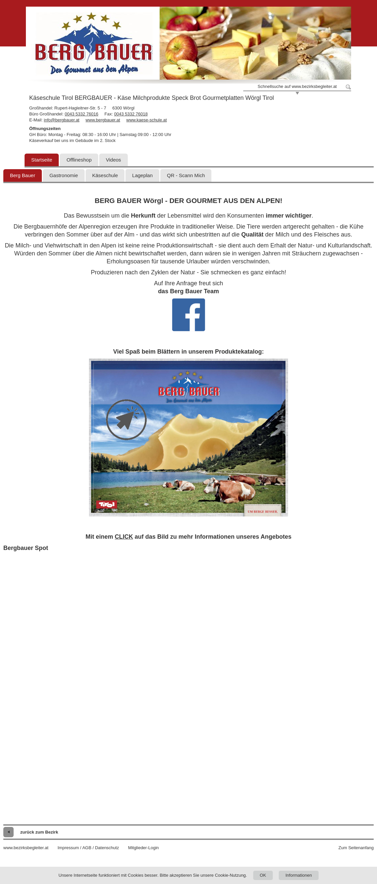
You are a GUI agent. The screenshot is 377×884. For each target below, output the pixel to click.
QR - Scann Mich (186, 175)
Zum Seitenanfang (356, 847)
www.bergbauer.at (103, 119)
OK (263, 875)
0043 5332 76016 (81, 113)
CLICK (124, 536)
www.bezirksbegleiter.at (25, 847)
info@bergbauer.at (61, 119)
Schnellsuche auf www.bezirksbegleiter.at (297, 86)
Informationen (298, 875)
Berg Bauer (22, 175)
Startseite (41, 160)
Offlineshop (79, 160)
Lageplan (142, 175)
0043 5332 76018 (131, 113)
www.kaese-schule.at (146, 119)
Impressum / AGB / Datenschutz (88, 847)
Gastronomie (63, 175)
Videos (113, 160)
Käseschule (105, 175)
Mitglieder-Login (143, 847)
